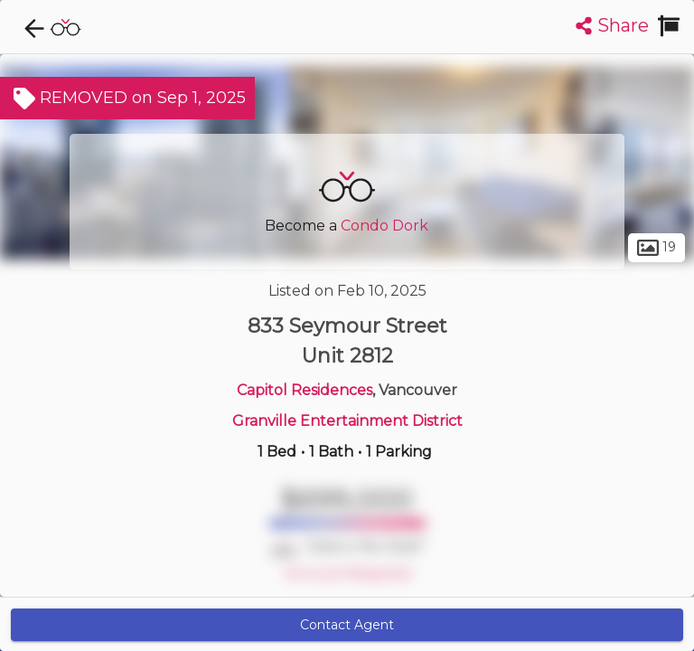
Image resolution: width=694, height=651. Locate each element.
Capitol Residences (304, 390)
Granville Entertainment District (347, 420)
